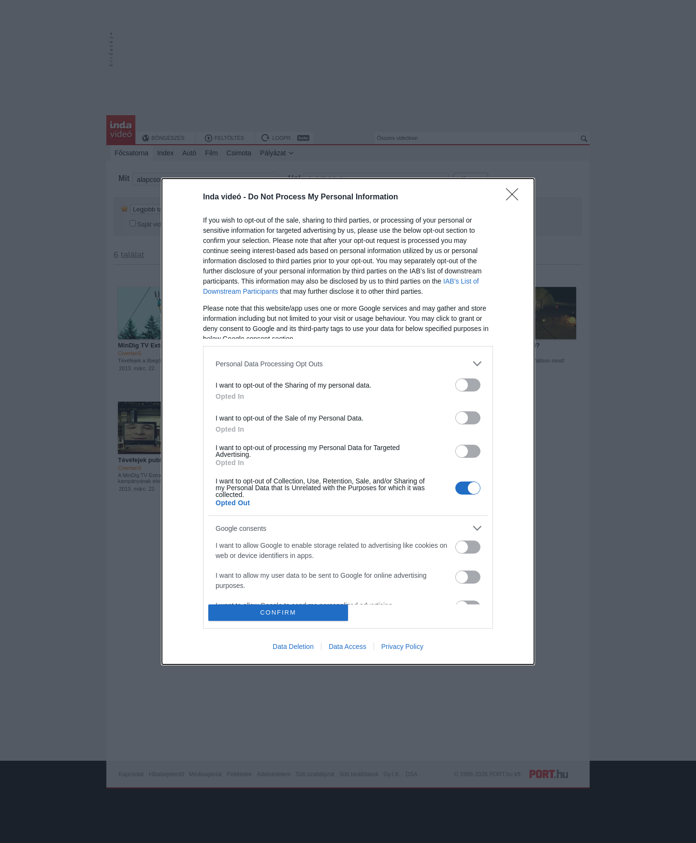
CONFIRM (278, 612)
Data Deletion (293, 646)
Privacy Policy (402, 646)
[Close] (515, 197)
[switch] (467, 384)
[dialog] (348, 421)
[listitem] (348, 364)
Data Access (347, 646)
